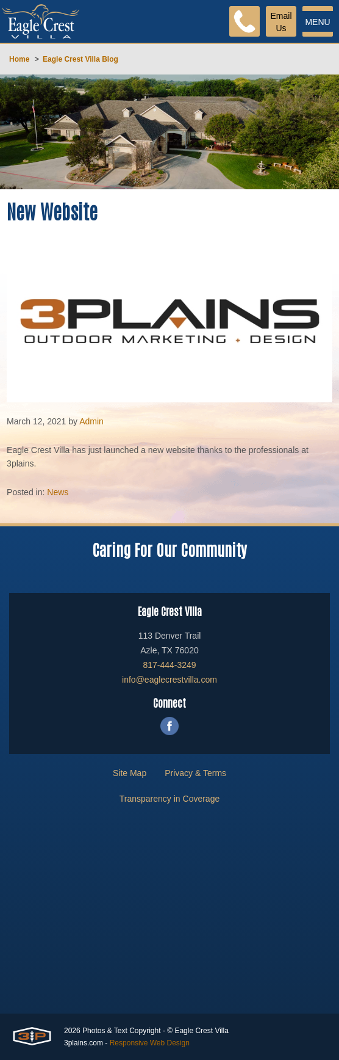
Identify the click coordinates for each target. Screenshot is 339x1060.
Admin (91, 421)
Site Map (129, 773)
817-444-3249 (169, 665)
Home (19, 59)
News (57, 492)
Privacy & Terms (195, 773)
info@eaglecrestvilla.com (169, 679)
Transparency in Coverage (169, 799)
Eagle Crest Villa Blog (80, 59)
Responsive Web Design (150, 1043)
